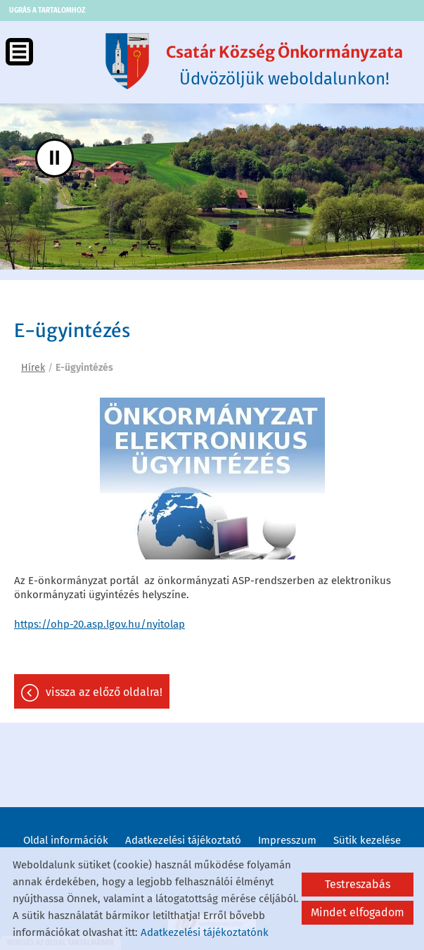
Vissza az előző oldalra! (104, 692)
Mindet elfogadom (357, 912)
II (54, 157)
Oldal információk (65, 840)
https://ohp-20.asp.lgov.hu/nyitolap (99, 624)
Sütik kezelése (367, 840)
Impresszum (287, 840)
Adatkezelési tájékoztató (183, 840)
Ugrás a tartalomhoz (47, 10)
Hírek (33, 368)
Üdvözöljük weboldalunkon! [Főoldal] (284, 65)
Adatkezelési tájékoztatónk (205, 932)
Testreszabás (357, 884)
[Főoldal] (127, 61)
